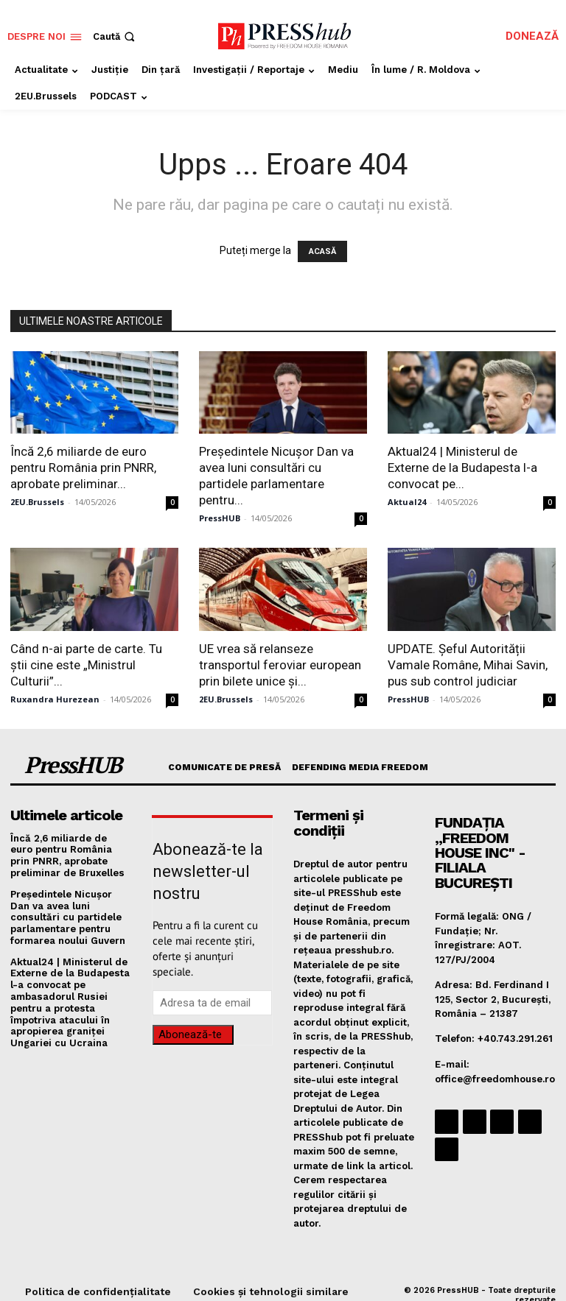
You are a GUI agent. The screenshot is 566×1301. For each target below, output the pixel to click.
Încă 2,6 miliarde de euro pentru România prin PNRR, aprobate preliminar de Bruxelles (70, 855)
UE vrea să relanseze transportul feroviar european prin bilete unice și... (280, 664)
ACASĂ (322, 251)
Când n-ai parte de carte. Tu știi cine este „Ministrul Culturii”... (86, 664)
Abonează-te (190, 1034)
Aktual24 (407, 501)
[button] (115, 36)
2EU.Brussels (37, 501)
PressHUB (219, 517)
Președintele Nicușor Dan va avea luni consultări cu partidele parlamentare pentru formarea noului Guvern (67, 916)
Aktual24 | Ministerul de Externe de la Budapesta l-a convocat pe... (462, 467)
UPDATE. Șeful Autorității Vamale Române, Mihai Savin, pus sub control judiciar (468, 664)
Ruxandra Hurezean (54, 699)
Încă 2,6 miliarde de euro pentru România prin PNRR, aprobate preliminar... (83, 467)
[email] (212, 1002)
